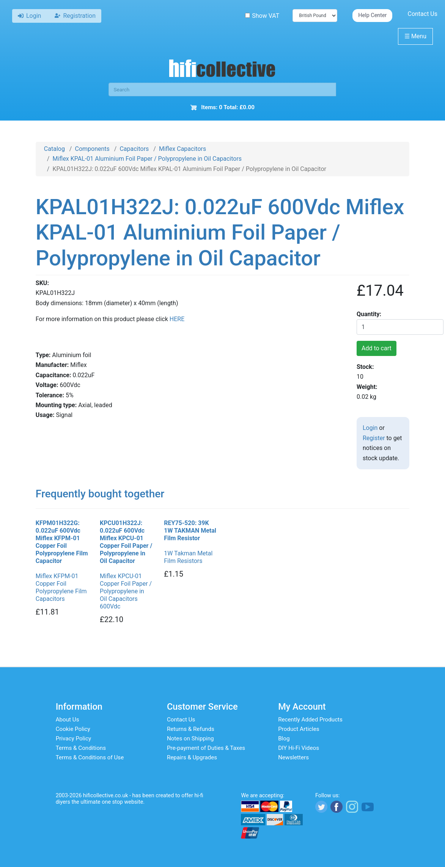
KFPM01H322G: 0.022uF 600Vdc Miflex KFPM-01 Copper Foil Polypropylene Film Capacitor (62, 541)
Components (92, 148)
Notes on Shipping (190, 738)
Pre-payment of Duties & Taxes (206, 748)
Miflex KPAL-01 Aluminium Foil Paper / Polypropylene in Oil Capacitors (147, 158)
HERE (177, 319)
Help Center (372, 15)
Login (370, 427)
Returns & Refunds (190, 729)
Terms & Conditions (81, 748)
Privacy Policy (73, 738)
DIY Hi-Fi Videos (298, 748)
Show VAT (262, 15)
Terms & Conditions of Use (90, 757)
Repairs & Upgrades (192, 757)
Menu (415, 36)
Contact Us (422, 13)
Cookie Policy (73, 729)
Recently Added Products (310, 719)
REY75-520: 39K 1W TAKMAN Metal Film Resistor (190, 530)
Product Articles (298, 729)
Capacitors (134, 148)
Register (374, 438)
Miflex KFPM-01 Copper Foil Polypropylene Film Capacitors (61, 587)
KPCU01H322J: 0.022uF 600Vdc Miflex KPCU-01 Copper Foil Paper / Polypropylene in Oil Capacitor (126, 541)
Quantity (368, 314)
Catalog (54, 148)
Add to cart (377, 348)
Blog (283, 738)
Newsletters (293, 757)
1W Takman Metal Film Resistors (188, 557)
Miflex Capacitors (182, 148)
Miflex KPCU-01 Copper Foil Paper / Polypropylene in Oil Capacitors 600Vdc (126, 591)
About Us (67, 719)
